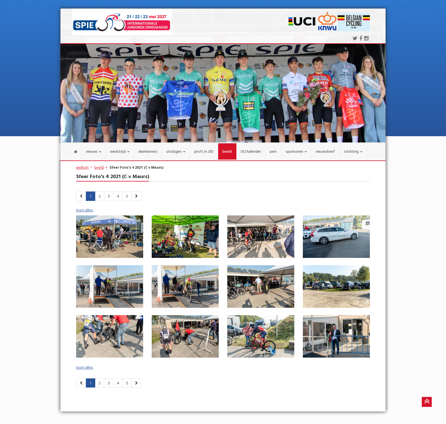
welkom (82, 165)
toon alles (84, 208)
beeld (99, 165)
